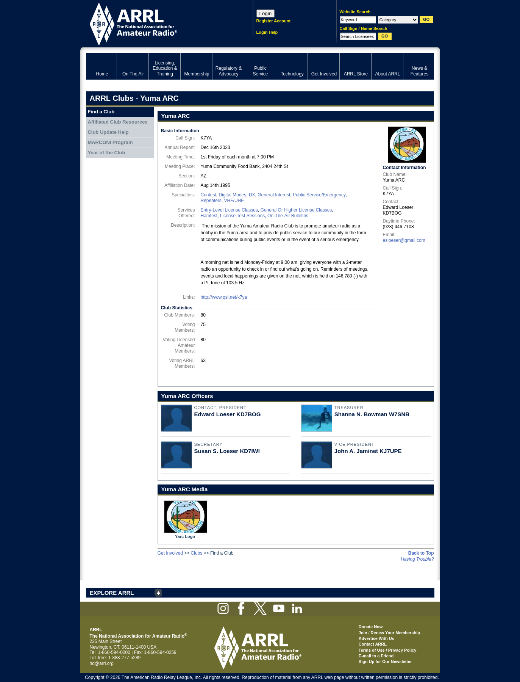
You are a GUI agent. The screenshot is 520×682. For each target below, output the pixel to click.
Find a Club (100, 111)
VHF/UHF (234, 200)
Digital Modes (233, 195)
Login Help (267, 32)
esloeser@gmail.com (404, 240)
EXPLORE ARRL (112, 592)
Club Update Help (107, 132)
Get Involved (170, 553)
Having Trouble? (417, 559)
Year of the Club (106, 152)
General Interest (274, 195)
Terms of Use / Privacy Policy (388, 650)
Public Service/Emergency (319, 195)
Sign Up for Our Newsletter (385, 661)
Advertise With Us (376, 638)
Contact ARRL (373, 644)
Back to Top (421, 553)
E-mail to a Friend (376, 656)
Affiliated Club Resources (117, 122)
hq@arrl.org (102, 663)
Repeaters (211, 200)
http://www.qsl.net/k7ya (224, 297)
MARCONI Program (110, 142)
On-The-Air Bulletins (287, 215)
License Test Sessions (242, 215)
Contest (208, 195)
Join (363, 632)
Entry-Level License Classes (229, 210)
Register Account (273, 21)
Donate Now (371, 626)
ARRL (159, 23)
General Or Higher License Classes (296, 210)
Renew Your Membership (395, 632)
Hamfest (209, 215)
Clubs (197, 553)
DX (252, 195)
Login (265, 13)
